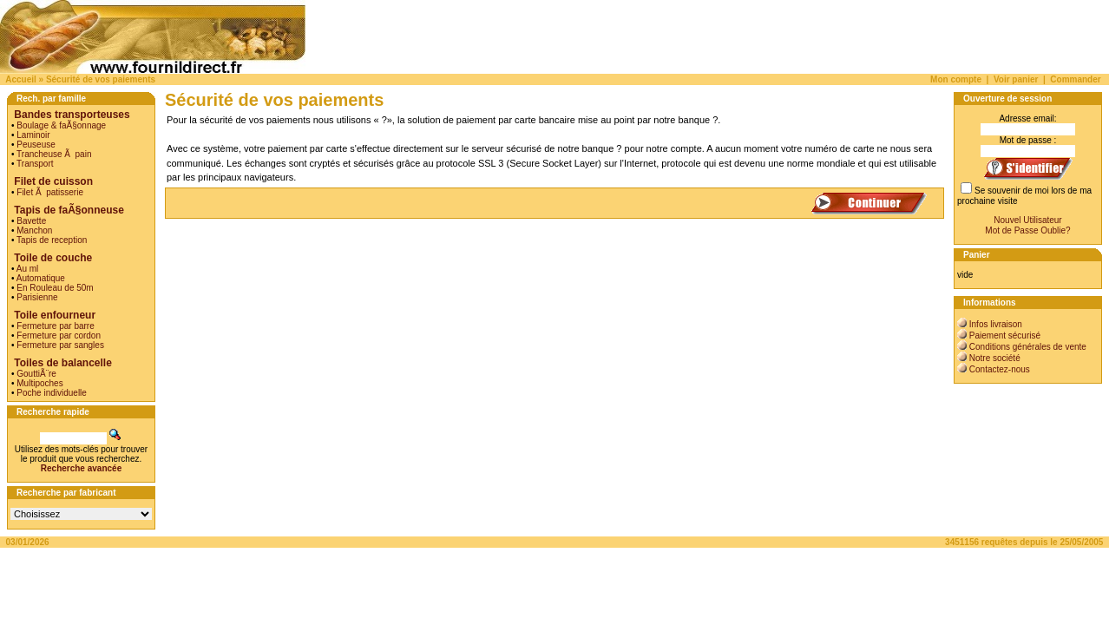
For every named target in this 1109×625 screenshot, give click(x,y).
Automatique (40, 278)
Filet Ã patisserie (49, 192)
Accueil (20, 79)
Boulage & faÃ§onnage (61, 125)
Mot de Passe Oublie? (1027, 230)
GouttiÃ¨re (36, 373)
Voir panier (1016, 79)
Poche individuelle (51, 393)
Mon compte (955, 79)
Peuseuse (35, 144)
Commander (1075, 79)
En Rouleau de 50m (54, 288)
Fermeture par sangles (60, 345)
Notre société (994, 358)
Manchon (34, 230)
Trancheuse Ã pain (53, 154)
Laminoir (32, 135)
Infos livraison (995, 324)
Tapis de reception (51, 240)
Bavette (31, 221)
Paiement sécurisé (1004, 335)
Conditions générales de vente (1027, 347)
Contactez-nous (999, 369)
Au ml (27, 268)
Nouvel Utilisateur (1027, 220)
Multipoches (39, 383)
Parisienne (36, 297)
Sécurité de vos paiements (100, 79)
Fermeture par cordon (58, 335)
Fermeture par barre (55, 326)
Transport (34, 163)
